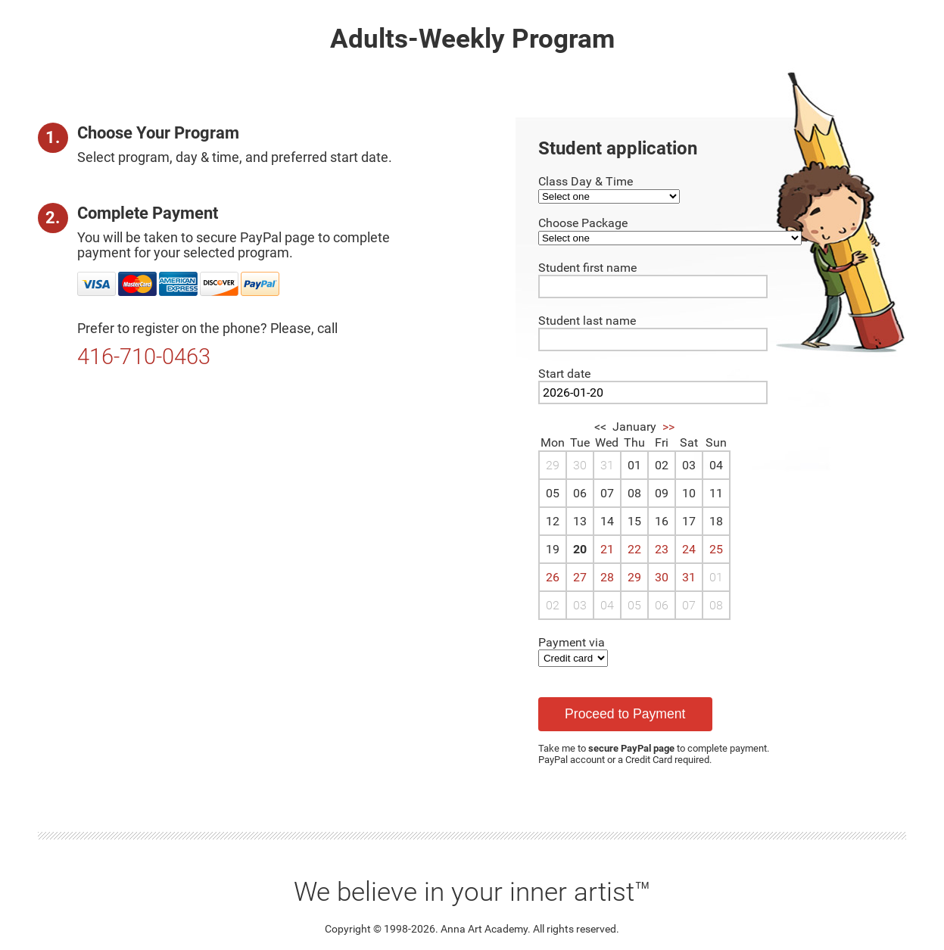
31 (689, 577)
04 (607, 605)
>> (668, 426)
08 (716, 605)
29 (634, 577)
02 (552, 605)
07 (689, 605)
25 (716, 549)
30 (661, 577)
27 (580, 577)
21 (607, 549)
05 (634, 605)
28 (607, 577)
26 (552, 577)
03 (580, 605)
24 (689, 549)
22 (634, 549)
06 (661, 605)
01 (716, 577)
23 (661, 549)
